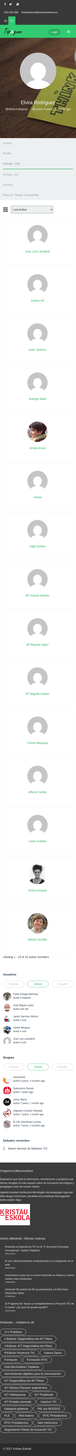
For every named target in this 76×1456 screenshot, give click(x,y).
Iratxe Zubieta (37, 841)
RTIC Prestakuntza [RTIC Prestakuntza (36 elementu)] (55, 1415)
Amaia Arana (37, 448)
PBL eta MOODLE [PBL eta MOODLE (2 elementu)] (48, 1408)
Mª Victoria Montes (37, 595)
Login (54, 32)
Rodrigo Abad (37, 399)
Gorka (37, 497)
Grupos (8, 1057)
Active (38, 984)
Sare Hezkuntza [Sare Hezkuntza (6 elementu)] (47, 1422)
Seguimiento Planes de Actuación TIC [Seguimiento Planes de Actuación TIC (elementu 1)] (28, 1429)
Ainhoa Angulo (37, 890)
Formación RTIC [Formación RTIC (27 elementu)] (37, 1359)
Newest (13, 984)
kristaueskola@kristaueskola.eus (39, 12)
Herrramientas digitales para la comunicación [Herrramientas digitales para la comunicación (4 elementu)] (32, 1373)
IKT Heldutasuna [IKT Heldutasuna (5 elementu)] (14, 1394)
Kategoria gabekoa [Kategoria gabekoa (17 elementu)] (16, 1408)
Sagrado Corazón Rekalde (27, 1110)
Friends (12, 164)
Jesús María (20, 1099)
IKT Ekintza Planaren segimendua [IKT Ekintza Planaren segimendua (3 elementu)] (25, 1387)
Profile (7, 153)
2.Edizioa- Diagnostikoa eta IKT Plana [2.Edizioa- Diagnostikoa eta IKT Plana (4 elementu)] (28, 1338)
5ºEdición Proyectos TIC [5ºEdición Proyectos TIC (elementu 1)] (19, 1352)
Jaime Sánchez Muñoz (25, 1016)
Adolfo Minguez (21, 1027)
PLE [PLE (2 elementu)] (7, 1415)
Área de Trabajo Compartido (21, 195)
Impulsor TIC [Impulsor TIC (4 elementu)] (49, 1401)
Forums (8, 184)
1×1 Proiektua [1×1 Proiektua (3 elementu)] (13, 1332)
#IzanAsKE (19, 1077)
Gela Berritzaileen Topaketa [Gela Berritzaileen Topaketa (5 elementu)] (21, 1366)
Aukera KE (37, 300)
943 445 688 (11, 12)
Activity (7, 143)
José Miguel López (23, 1005)
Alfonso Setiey (37, 792)
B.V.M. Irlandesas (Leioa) (27, 1121)
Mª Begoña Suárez (37, 693)
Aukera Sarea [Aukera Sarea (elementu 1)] (53, 1352)
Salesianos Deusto (23, 1088)
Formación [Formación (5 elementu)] (11, 1359)
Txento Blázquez (37, 743)
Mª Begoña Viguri (37, 644)
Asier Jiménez (37, 349)
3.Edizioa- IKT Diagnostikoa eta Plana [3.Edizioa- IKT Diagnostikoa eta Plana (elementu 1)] (28, 1346)
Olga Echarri (37, 546)
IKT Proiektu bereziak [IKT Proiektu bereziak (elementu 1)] (17, 1401)
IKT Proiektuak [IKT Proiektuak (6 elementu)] (43, 1394)
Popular (62, 984)
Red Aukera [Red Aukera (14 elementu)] (26, 1415)
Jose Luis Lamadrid (37, 251)
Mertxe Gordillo (37, 939)
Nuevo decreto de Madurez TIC (28, 1148)
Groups (11, 174)
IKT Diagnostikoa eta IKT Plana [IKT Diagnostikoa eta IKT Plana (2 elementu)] (24, 1380)
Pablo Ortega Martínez (25, 994)
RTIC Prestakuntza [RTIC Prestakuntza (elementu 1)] (16, 1422)
